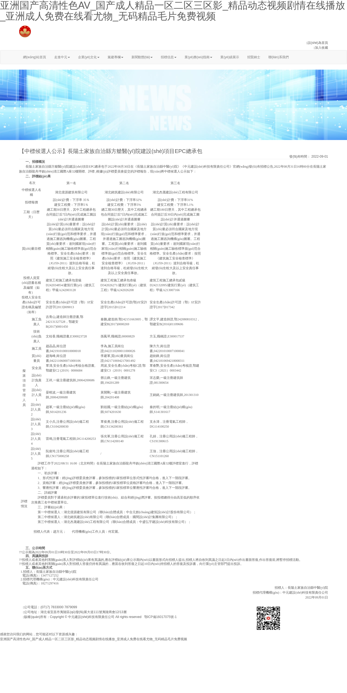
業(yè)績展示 (229, 57)
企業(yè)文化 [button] (88, 57)
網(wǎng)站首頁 (34, 57)
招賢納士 (253, 57)
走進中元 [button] (62, 57)
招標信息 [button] (168, 57)
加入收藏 (321, 48)
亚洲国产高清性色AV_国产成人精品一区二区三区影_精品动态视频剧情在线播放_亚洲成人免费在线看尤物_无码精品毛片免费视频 (93, 639)
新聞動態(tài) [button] (142, 57)
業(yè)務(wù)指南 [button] (198, 57)
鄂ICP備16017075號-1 (160, 617)
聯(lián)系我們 (278, 57)
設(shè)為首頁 (318, 43)
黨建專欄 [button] (115, 57)
